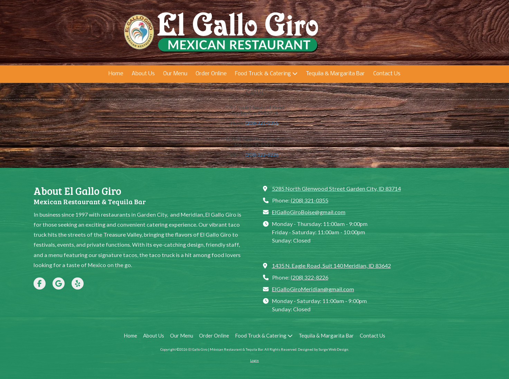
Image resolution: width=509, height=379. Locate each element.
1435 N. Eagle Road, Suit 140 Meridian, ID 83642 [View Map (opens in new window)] (331, 265)
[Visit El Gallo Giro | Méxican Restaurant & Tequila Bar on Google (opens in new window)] (59, 283)
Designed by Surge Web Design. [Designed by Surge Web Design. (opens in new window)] (323, 349)
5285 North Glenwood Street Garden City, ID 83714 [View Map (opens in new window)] (336, 188)
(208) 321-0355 (262, 123)
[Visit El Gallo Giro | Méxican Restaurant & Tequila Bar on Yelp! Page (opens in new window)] (78, 283)
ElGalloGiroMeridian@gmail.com (313, 289)
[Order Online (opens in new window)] (211, 74)
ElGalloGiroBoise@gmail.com (309, 212)
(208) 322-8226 (262, 155)
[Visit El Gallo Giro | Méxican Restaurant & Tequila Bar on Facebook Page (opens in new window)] (40, 283)
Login (254, 360)
